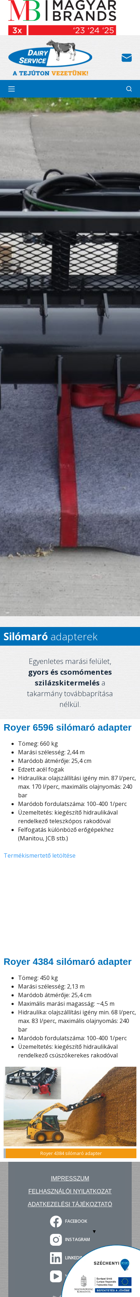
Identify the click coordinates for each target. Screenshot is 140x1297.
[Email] (127, 58)
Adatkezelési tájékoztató (70, 1204)
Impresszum (70, 1178)
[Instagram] (70, 1240)
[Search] (129, 88)
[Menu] (11, 89)
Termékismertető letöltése (40, 855)
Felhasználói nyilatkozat (70, 1191)
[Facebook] (70, 1221)
